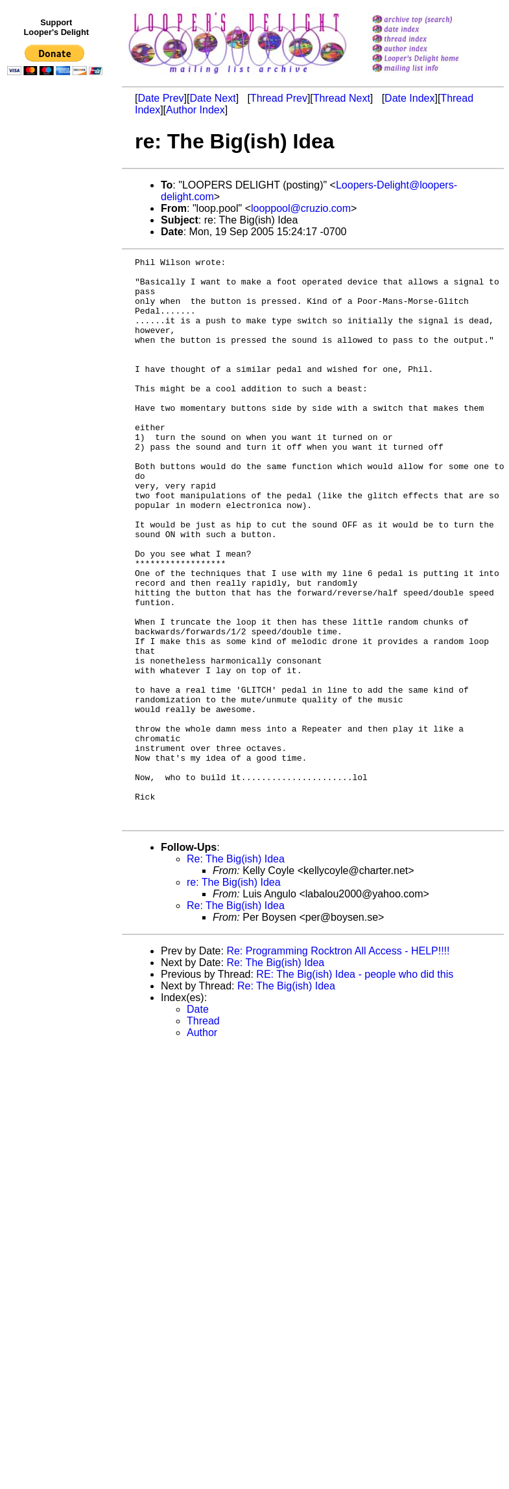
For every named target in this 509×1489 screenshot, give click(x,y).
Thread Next (341, 98)
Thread (203, 1133)
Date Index (409, 98)
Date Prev (160, 98)
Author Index (195, 109)
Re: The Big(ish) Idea (236, 971)
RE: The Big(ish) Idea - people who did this (354, 1086)
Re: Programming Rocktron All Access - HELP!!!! (337, 1063)
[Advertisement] (57, 348)
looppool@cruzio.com (301, 208)
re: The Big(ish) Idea (234, 994)
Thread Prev (278, 98)
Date (198, 1121)
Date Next (212, 98)
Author (202, 1145)
